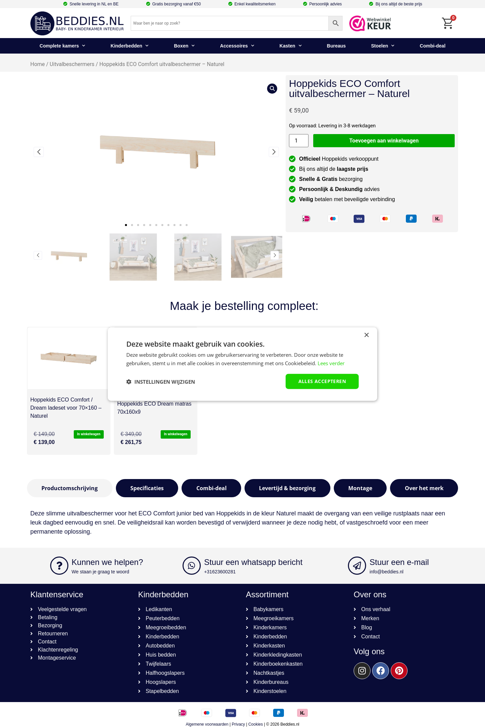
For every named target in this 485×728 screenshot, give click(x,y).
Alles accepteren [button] (322, 381)
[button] (126, 225)
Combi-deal (432, 46)
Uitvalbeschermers (72, 64)
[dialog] (242, 364)
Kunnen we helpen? (107, 562)
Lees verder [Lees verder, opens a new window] (331, 362)
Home (37, 64)
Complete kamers (63, 46)
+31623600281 (220, 571)
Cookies (255, 724)
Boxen (184, 46)
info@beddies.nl (386, 571)
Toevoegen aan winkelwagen (384, 140)
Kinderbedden (129, 46)
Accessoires (237, 46)
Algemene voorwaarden (207, 724)
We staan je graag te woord (100, 571)
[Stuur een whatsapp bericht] (192, 566)
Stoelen (383, 46)
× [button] (366, 335)
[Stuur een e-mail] (357, 566)
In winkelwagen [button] (88, 434)
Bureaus (336, 46)
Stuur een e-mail (399, 562)
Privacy (238, 724)
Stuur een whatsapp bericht (253, 562)
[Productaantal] (299, 140)
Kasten (291, 46)
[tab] (69, 488)
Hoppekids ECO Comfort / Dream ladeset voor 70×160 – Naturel (65, 408)
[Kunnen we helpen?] (59, 566)
